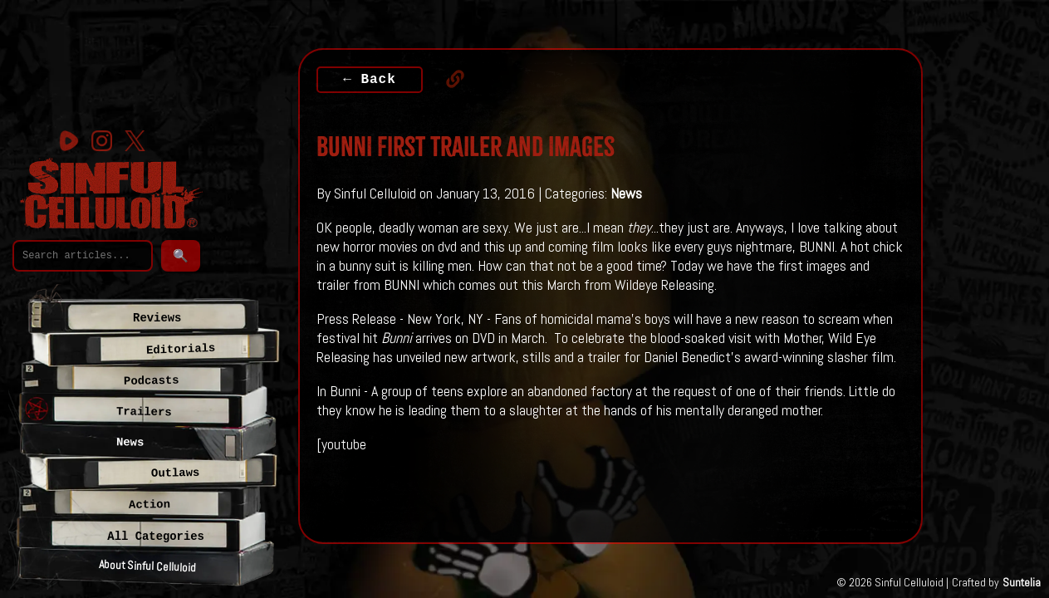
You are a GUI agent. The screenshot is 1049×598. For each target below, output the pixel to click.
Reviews (157, 318)
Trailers (144, 411)
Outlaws (175, 473)
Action (149, 505)
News (626, 193)
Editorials (181, 349)
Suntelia (1021, 582)
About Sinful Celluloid (148, 566)
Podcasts (151, 380)
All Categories (155, 536)
